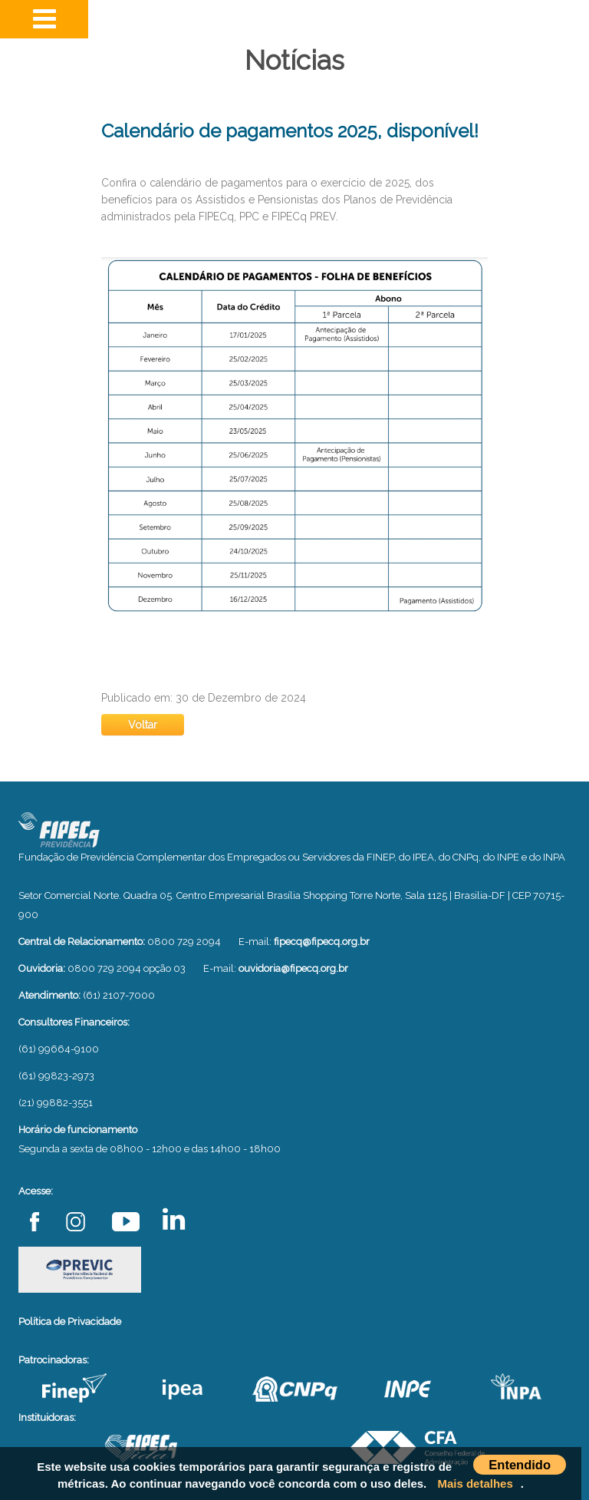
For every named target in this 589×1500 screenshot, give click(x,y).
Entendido (520, 1465)
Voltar (142, 725)
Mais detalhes (474, 1483)
